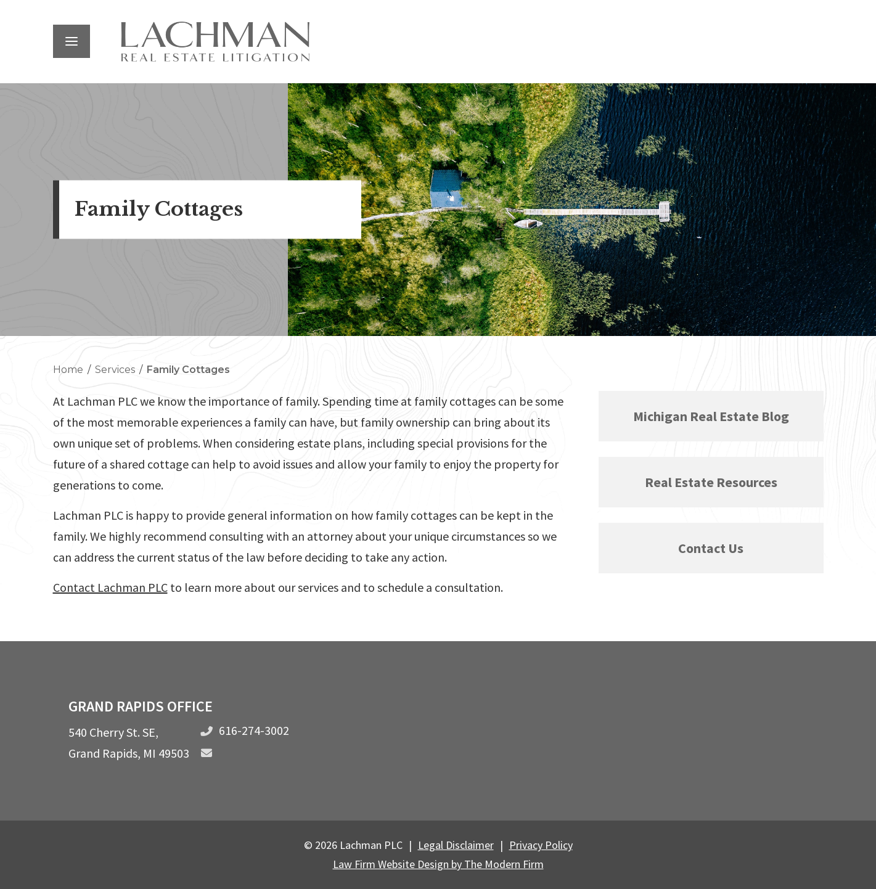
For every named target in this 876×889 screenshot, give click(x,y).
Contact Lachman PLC (110, 587)
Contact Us (710, 548)
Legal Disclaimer (456, 845)
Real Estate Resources (711, 482)
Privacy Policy (541, 845)
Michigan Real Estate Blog (711, 416)
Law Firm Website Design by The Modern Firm (438, 864)
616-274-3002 (254, 730)
